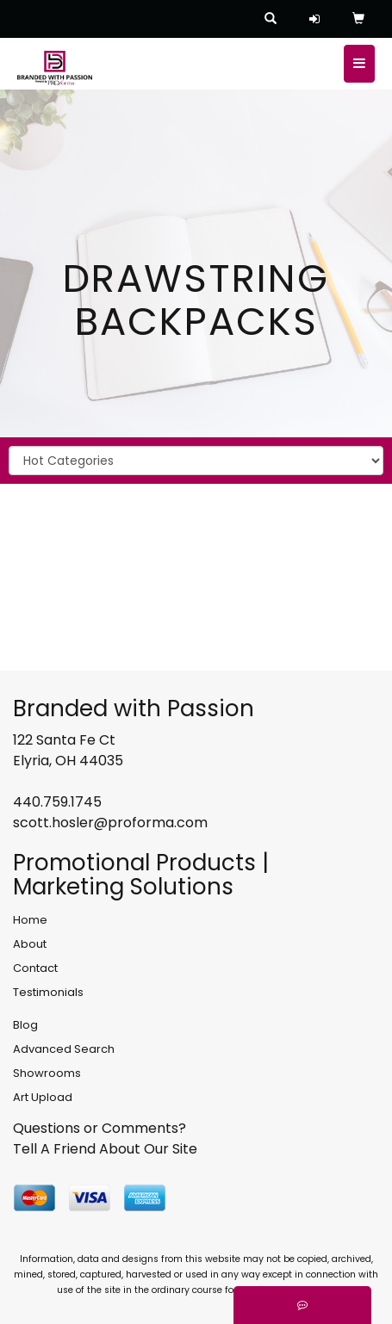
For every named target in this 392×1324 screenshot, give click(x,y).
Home (30, 920)
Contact (35, 968)
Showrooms (47, 1073)
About (30, 944)
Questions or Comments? (99, 1128)
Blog (25, 1025)
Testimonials (48, 992)
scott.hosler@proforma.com (110, 822)
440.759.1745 (57, 802)
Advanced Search (64, 1049)
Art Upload (42, 1097)
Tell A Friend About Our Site (105, 1149)
